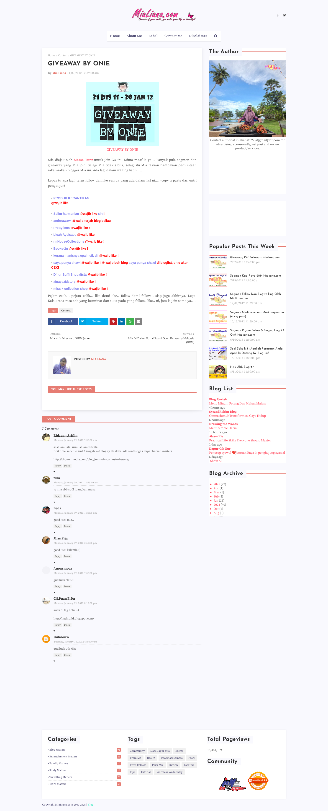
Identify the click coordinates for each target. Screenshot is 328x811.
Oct (216, 509)
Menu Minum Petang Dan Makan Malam (237, 404)
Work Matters (85, 784)
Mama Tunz (83, 160)
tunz (57, 478)
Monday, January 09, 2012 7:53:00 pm (75, 573)
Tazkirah (189, 765)
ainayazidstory (65, 281)
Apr (217, 488)
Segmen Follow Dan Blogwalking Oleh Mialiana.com (255, 296)
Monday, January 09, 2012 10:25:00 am (76, 482)
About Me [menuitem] (134, 36)
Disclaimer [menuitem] (198, 36)
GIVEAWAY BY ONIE (122, 150)
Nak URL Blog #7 (242, 366)
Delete (67, 465)
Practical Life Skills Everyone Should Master (240, 440)
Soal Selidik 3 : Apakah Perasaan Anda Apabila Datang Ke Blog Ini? (256, 351)
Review (173, 765)
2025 (217, 484)
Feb (216, 497)
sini (100, 213)
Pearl (191, 758)
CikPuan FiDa (64, 598)
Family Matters (85, 763)
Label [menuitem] (153, 36)
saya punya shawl (67, 262)
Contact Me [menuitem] (173, 36)
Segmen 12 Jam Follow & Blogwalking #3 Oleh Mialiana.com (257, 333)
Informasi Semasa (172, 758)
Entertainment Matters (85, 756)
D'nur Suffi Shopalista (70, 274)
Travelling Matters (85, 777)
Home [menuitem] (115, 36)
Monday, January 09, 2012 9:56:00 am (75, 440)
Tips (132, 772)
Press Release (138, 765)
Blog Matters (85, 749)
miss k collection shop (71, 288)
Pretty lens (62, 228)
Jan (216, 501)
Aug (217, 513)
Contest (62, 55)
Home (51, 55)
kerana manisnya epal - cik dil (76, 255)
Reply (58, 465)
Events (179, 751)
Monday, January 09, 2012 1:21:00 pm (75, 513)
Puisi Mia (158, 765)
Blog (90, 804)
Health (151, 758)
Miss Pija (61, 538)
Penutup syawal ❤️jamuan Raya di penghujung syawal (247, 453)
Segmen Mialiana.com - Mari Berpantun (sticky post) (257, 314)
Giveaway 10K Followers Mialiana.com (255, 257)
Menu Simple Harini (223, 428)
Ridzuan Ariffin (65, 435)
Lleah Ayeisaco (65, 234)
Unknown (61, 637)
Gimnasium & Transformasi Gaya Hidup (237, 416)
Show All (216, 461)
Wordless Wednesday (169, 772)
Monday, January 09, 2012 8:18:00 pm (75, 603)
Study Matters (85, 770)
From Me (135, 758)
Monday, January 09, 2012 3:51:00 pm (75, 543)
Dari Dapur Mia (160, 751)
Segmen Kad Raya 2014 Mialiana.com (255, 275)
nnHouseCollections (69, 241)
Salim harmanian (66, 213)
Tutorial (146, 772)
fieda (57, 508)
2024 (217, 505)
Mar (217, 492)
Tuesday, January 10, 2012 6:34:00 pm (75, 641)
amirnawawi (63, 221)
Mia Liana (59, 73)
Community (137, 751)
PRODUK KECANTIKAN (71, 198)
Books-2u (61, 248)
